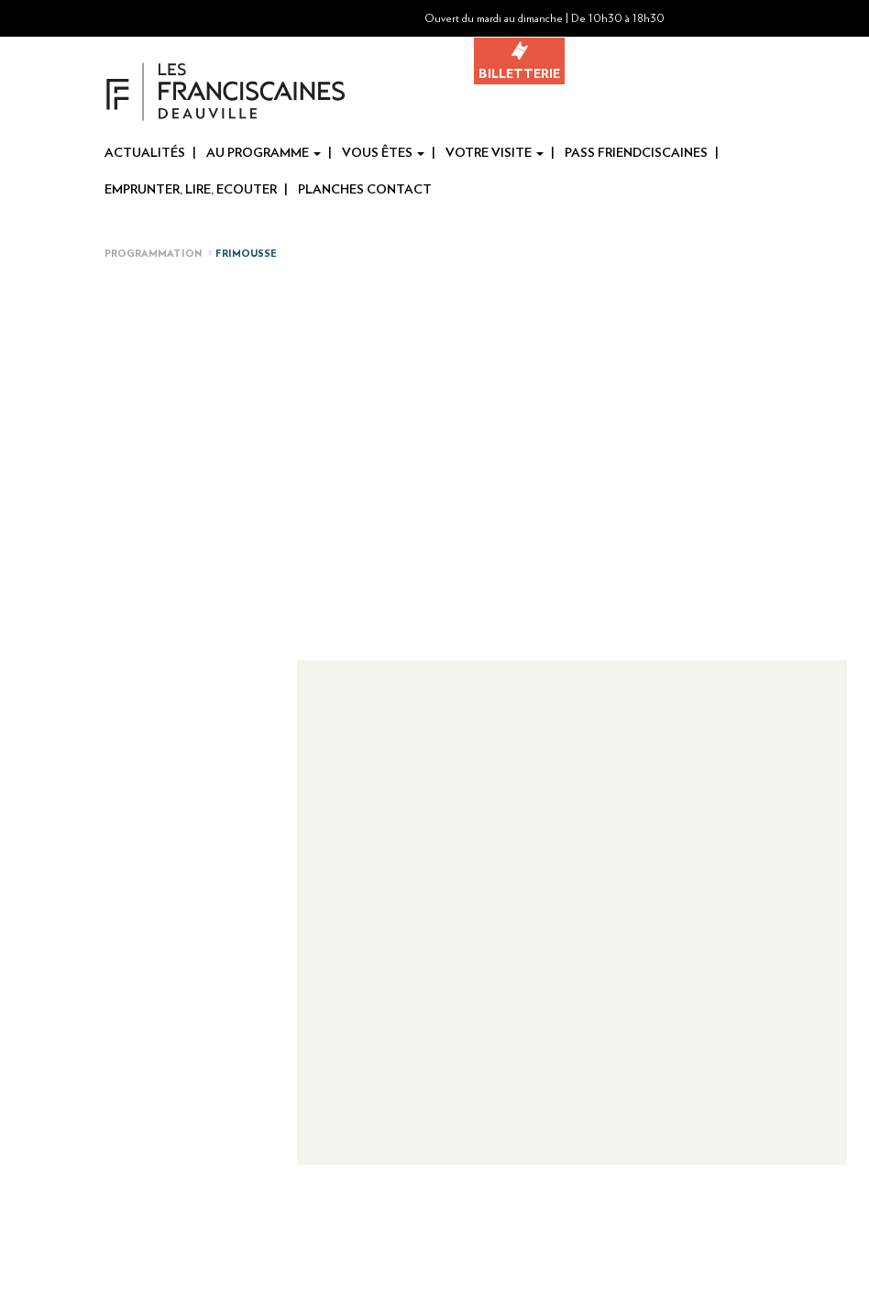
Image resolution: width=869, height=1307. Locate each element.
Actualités (144, 153)
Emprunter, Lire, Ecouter (190, 189)
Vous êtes (383, 153)
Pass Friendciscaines (636, 153)
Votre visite (495, 153)
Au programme (263, 153)
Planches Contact (365, 189)
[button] (803, 18)
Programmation (153, 254)
